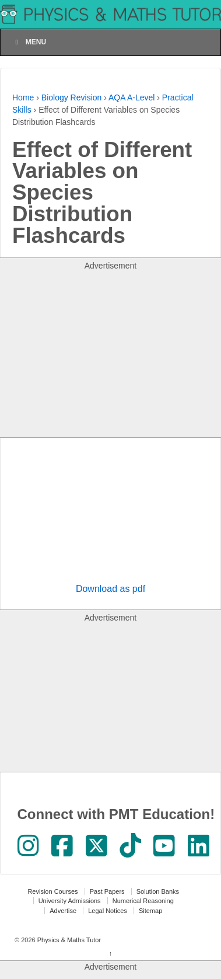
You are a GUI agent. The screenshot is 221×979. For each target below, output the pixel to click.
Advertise (63, 910)
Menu (29, 42)
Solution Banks (157, 891)
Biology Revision (71, 97)
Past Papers (107, 891)
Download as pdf (110, 589)
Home (23, 97)
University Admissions (69, 900)
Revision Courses (52, 891)
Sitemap (150, 910)
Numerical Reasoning (143, 900)
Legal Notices (107, 910)
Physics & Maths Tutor (68, 939)
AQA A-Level (131, 97)
